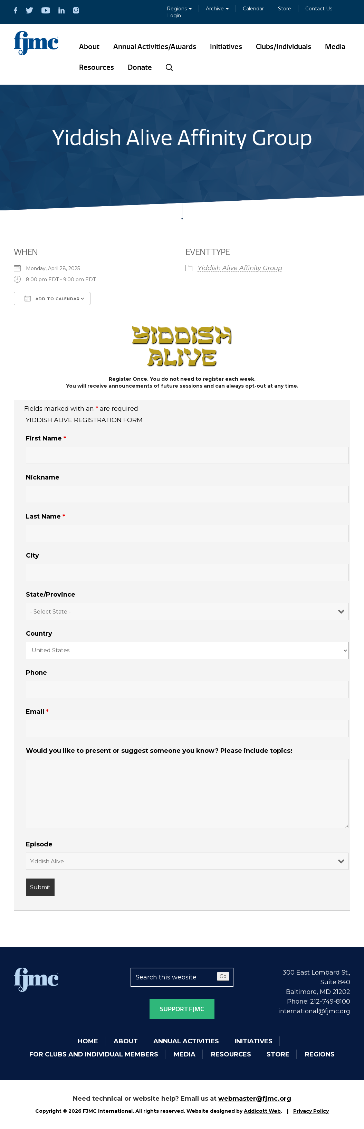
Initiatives (226, 46)
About (89, 46)
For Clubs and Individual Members (93, 1054)
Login (174, 15)
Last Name (45, 516)
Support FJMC (182, 1009)
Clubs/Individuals (283, 46)
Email (37, 711)
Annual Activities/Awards (154, 46)
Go (223, 976)
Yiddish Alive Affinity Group (240, 268)
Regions (179, 9)
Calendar (253, 9)
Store (284, 9)
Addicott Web (262, 1111)
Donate (140, 67)
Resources (96, 67)
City (32, 555)
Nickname (42, 477)
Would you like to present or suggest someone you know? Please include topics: (159, 750)
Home (88, 1041)
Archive (217, 9)
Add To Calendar (52, 298)
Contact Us (318, 9)
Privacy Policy (311, 1111)
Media (335, 46)
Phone (36, 672)
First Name (46, 438)
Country (39, 633)
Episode (39, 844)
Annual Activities (186, 1041)
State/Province (50, 594)
